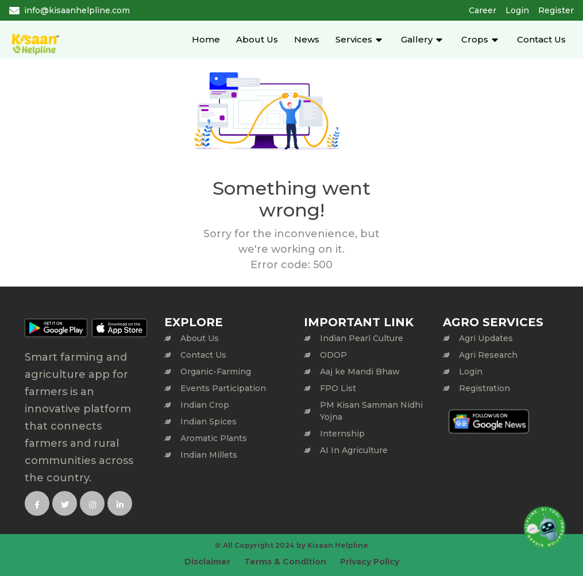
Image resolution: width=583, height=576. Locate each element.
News (306, 39)
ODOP (333, 355)
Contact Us (541, 39)
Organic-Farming (215, 371)
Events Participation (223, 388)
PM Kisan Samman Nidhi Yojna (371, 411)
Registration (484, 388)
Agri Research (488, 355)
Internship (342, 433)
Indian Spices (208, 421)
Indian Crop (204, 405)
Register (556, 10)
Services (353, 39)
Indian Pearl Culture (361, 338)
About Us (257, 39)
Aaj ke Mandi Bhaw (360, 371)
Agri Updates (486, 338)
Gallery (417, 39)
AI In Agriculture (354, 450)
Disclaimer (207, 561)
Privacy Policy (369, 561)
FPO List (338, 388)
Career (482, 10)
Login (517, 10)
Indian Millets (208, 455)
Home (206, 39)
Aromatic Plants (213, 438)
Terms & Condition (285, 561)
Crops (474, 39)
